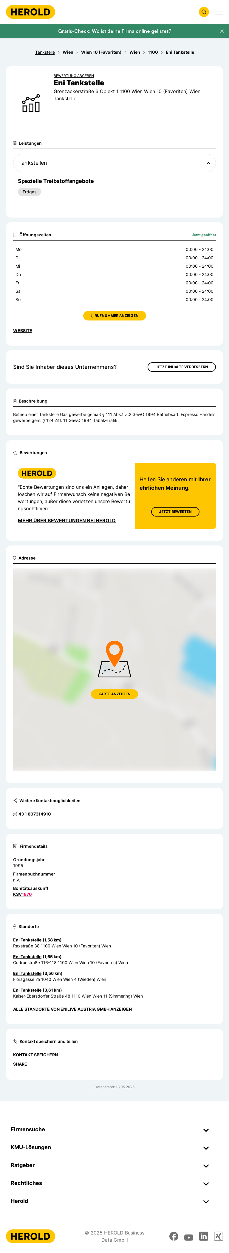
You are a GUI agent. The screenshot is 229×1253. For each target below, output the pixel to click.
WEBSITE (22, 330)
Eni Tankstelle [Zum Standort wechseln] (27, 939)
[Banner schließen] (221, 31)
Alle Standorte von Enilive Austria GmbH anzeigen (72, 1009)
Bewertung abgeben (74, 75)
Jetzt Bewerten (175, 511)
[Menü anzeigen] (219, 12)
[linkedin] (203, 1236)
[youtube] (188, 1236)
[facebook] (173, 1236)
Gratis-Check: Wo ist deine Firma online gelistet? (114, 31)
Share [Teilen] (20, 1063)
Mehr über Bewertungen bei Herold (67, 520)
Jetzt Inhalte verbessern (181, 367)
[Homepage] (30, 12)
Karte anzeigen (114, 694)
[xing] (218, 1236)
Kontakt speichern (35, 1054)
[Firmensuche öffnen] (204, 12)
